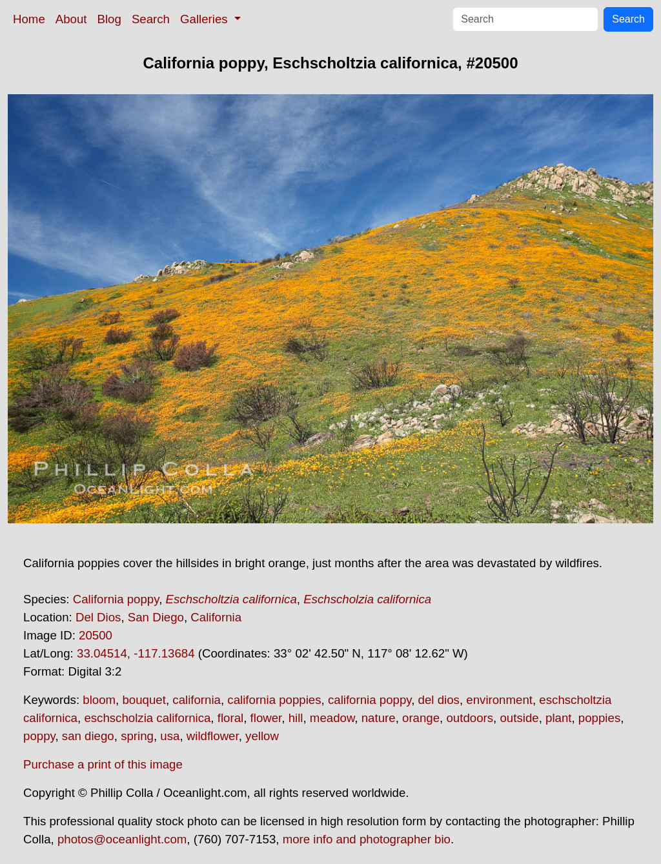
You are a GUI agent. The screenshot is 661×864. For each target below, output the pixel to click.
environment (499, 700)
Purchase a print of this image (103, 764)
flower (266, 718)
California (215, 617)
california (196, 700)
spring (137, 736)
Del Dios (98, 617)
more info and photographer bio (367, 839)
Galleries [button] (205, 19)
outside (519, 718)
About (71, 19)
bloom (99, 700)
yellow (262, 736)
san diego (88, 736)
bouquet (143, 700)
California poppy (116, 599)
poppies (599, 718)
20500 (95, 635)
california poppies (274, 700)
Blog (109, 19)
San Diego (156, 617)
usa (169, 736)
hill (296, 718)
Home (29, 19)
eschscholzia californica (147, 718)
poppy (39, 736)
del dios (439, 700)
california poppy (369, 700)
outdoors (469, 718)
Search (151, 19)
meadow (332, 718)
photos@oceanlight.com (122, 839)
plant (558, 718)
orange (421, 718)
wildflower (213, 736)
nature (378, 718)
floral (230, 718)
